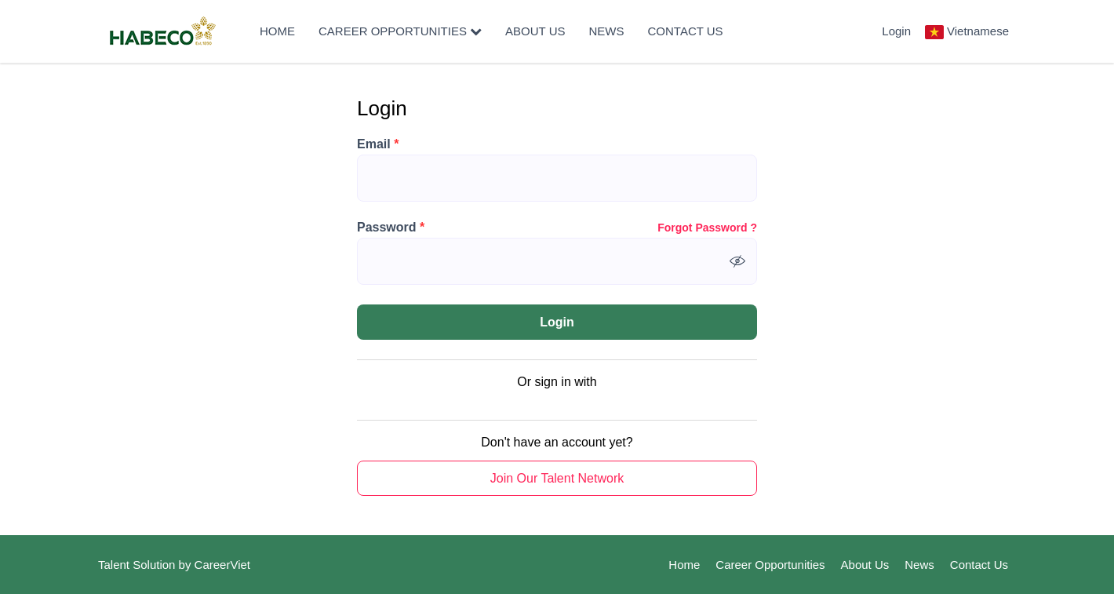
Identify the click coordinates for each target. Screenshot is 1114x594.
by (187, 564)
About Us (535, 31)
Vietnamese (978, 31)
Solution (155, 564)
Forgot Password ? (707, 227)
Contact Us (685, 31)
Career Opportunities (400, 31)
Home (277, 31)
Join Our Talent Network (557, 478)
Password (390, 227)
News (606, 31)
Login (896, 31)
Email (378, 144)
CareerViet (222, 564)
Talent (115, 564)
